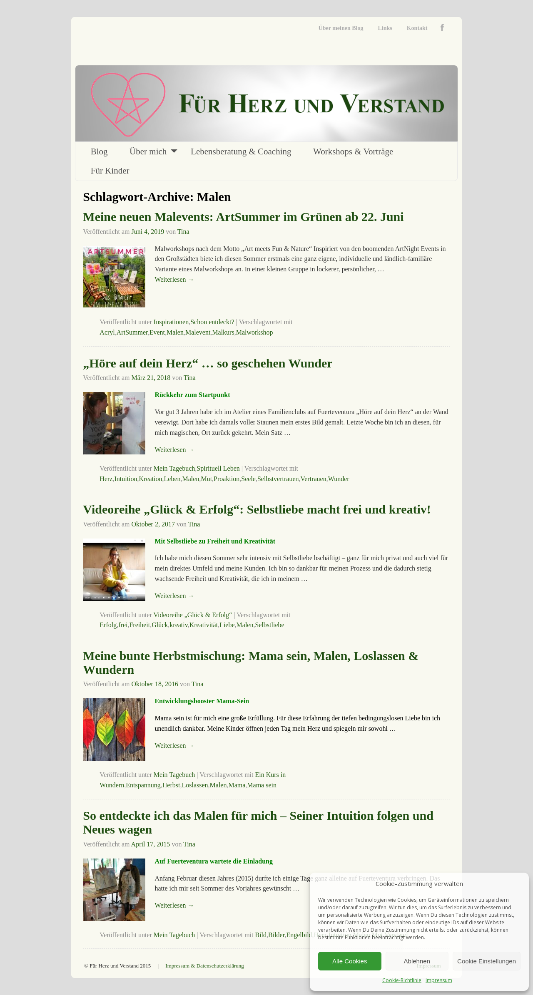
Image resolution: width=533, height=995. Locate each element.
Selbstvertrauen (278, 478)
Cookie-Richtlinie (401, 980)
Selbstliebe (269, 624)
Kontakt (417, 28)
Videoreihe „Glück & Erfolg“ (193, 614)
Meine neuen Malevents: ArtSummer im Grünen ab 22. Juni (243, 216)
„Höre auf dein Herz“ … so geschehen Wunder (207, 363)
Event (157, 332)
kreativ (178, 624)
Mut (206, 478)
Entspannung (143, 785)
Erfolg (108, 624)
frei (122, 624)
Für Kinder (110, 171)
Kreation (150, 478)
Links (385, 28)
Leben (172, 478)
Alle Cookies (349, 961)
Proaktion (226, 478)
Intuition (125, 478)
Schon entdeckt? (212, 321)
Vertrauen (313, 478)
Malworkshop (254, 332)
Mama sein (261, 785)
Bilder (276, 934)
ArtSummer (132, 332)
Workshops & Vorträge (353, 151)
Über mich (148, 151)
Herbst (171, 785)
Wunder (338, 478)
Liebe (226, 624)
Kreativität (203, 624)
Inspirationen (171, 321)
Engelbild (299, 934)
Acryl (107, 332)
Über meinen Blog (341, 28)
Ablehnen (417, 961)
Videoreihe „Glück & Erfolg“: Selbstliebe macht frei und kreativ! (257, 509)
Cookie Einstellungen (486, 961)
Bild (260, 934)
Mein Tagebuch (174, 468)
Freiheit (139, 624)
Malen (175, 332)
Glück (160, 624)
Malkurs (223, 332)
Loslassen (195, 785)
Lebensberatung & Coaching (241, 151)
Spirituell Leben (218, 468)
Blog (99, 151)
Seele (248, 478)
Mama (236, 785)
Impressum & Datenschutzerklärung (204, 966)
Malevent (197, 332)
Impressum (439, 980)
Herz (106, 478)
